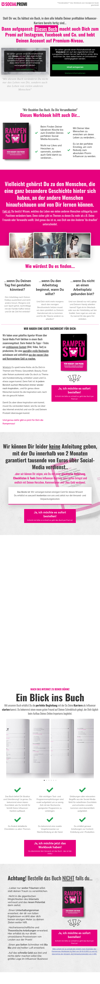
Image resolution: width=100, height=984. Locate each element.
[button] (44, 749)
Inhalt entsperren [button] (75, 67)
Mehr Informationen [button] (25, 69)
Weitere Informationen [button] (75, 73)
